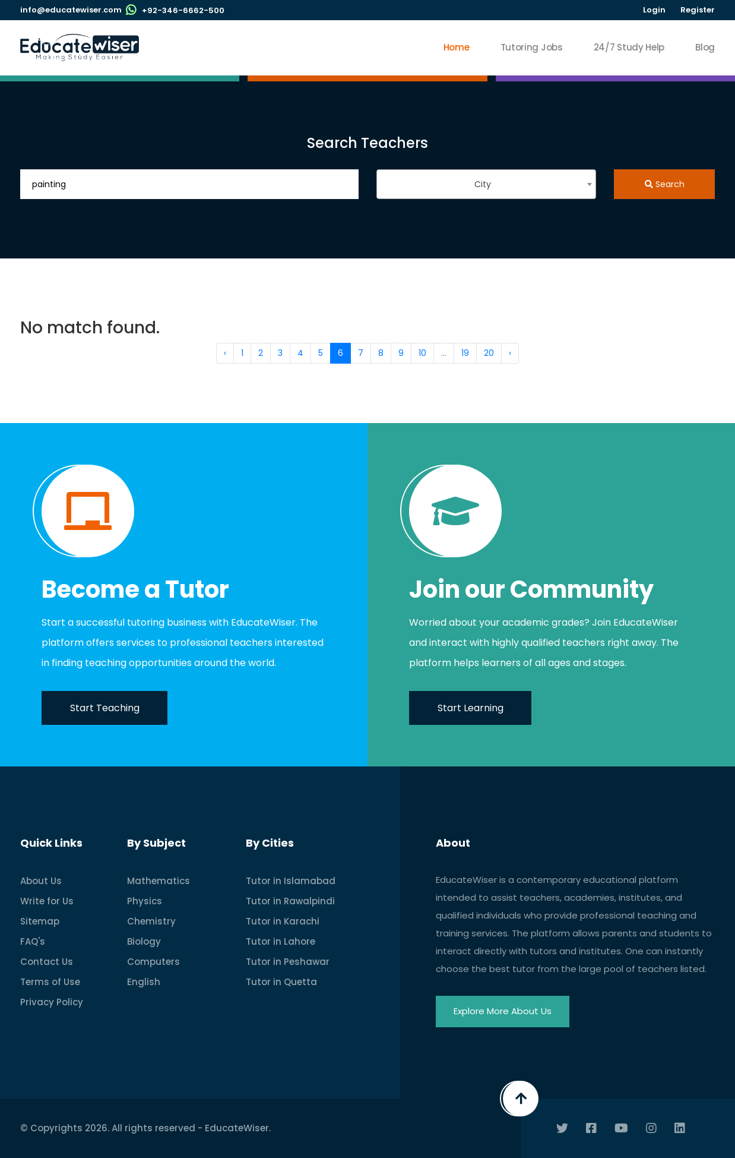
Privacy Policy (51, 1002)
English (143, 982)
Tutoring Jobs (531, 47)
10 (422, 353)
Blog (705, 47)
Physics (144, 901)
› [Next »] (510, 353)
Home (456, 47)
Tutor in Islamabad (290, 881)
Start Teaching (105, 708)
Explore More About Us (503, 1011)
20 (489, 353)
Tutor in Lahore (280, 941)
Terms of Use (50, 982)
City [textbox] (482, 184)
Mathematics (158, 881)
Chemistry (151, 921)
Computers (153, 961)
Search (665, 184)
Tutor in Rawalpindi (290, 901)
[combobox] (486, 184)
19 (465, 353)
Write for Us (47, 901)
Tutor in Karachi (282, 921)
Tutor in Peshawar (288, 961)
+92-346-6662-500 (183, 10)
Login (654, 9)
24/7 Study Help (629, 47)
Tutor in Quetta (281, 982)
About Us (41, 881)
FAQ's (32, 941)
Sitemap (39, 921)
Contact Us (46, 961)
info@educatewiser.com (71, 9)
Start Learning (470, 708)
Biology (144, 941)
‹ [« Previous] (225, 353)
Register (697, 9)
